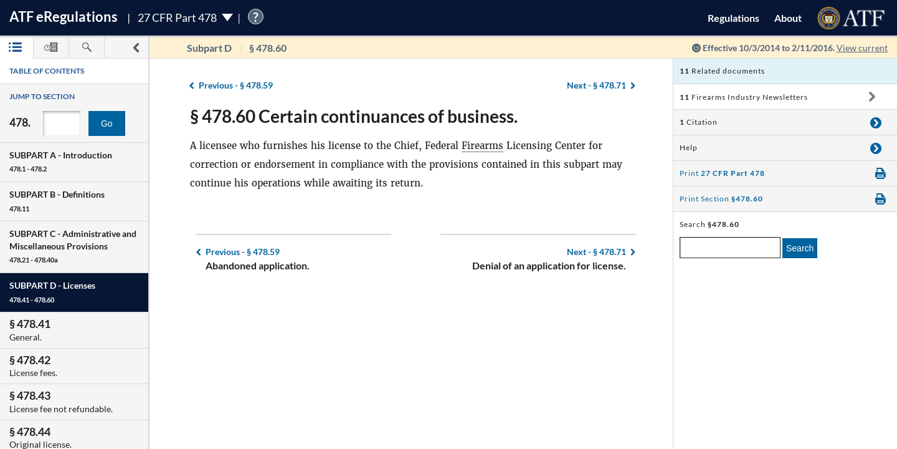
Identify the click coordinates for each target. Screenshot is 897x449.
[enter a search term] (730, 247)
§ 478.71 (596, 85)
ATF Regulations (63, 16)
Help (689, 147)
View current (862, 47)
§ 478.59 (236, 85)
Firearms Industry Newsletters (744, 97)
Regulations (733, 18)
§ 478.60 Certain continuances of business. (354, 116)
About (788, 18)
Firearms (482, 146)
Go (107, 123)
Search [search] (800, 248)
